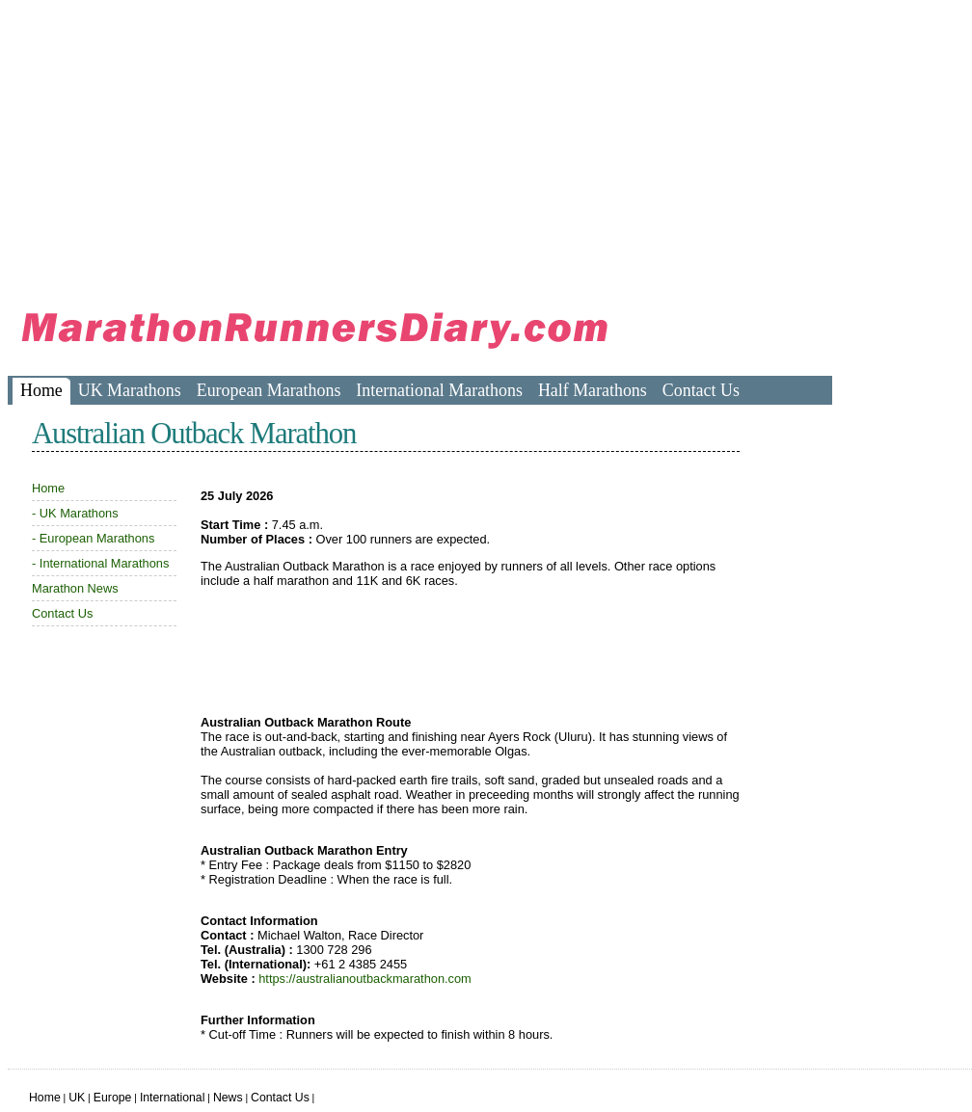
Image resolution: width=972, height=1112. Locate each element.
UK (76, 1097)
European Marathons (269, 390)
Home (41, 390)
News (228, 1097)
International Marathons (439, 390)
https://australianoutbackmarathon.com (365, 978)
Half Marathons (592, 390)
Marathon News (75, 588)
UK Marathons (129, 390)
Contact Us (701, 390)
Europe (113, 1097)
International (172, 1097)
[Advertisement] (359, 144)
